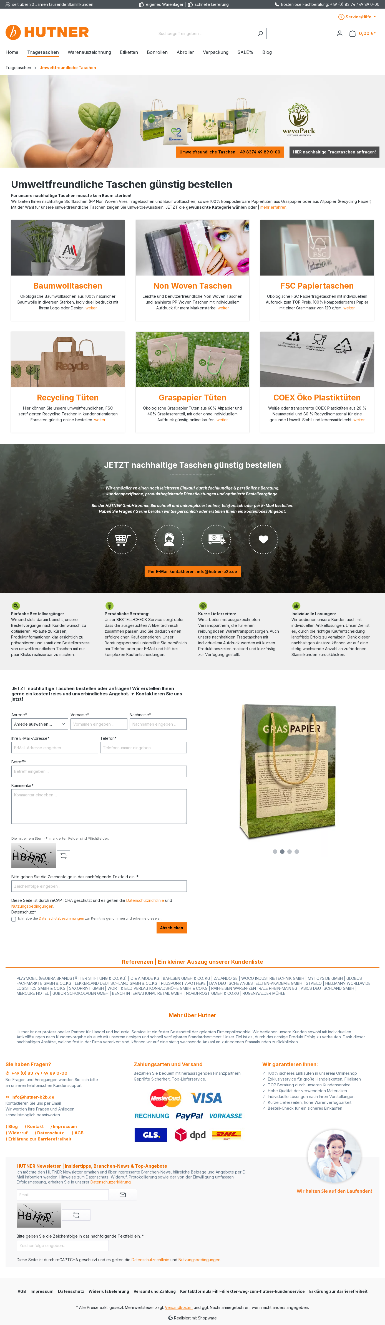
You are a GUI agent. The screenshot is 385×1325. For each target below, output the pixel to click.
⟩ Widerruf (17, 1132)
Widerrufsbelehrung (109, 1291)
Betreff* (18, 761)
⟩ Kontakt (34, 1126)
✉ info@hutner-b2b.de (30, 1097)
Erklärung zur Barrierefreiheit (338, 1291)
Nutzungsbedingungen (32, 906)
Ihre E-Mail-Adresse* (30, 738)
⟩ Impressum (63, 1126)
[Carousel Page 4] (297, 851)
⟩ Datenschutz (49, 1132)
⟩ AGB (78, 1132)
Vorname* (80, 714)
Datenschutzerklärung (110, 1182)
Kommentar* (22, 785)
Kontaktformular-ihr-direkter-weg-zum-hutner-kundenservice (242, 1291)
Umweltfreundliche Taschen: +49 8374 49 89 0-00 (230, 152)
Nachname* (140, 714)
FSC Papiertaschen (317, 286)
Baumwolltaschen (68, 286)
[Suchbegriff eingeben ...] (205, 33)
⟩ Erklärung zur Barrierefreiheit (38, 1139)
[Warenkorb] (362, 33)
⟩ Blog (12, 1126)
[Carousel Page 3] (289, 851)
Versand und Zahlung (155, 1291)
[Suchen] (260, 33)
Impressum (42, 1291)
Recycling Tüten (68, 397)
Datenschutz (71, 1291)
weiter (91, 308)
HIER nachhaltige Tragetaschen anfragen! (334, 152)
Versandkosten (179, 1307)
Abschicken (171, 927)
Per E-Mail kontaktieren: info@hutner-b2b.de (192, 571)
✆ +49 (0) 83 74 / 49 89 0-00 (36, 1073)
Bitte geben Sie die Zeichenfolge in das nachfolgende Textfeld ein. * (75, 876)
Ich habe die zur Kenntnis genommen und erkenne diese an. (90, 918)
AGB (21, 1291)
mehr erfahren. (273, 207)
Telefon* (108, 738)
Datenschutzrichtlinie (145, 900)
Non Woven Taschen (192, 286)
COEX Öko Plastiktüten (317, 397)
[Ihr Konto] (339, 33)
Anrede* (19, 714)
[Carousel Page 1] (275, 851)
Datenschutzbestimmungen (61, 918)
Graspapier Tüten (193, 397)
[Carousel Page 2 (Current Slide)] (282, 851)
